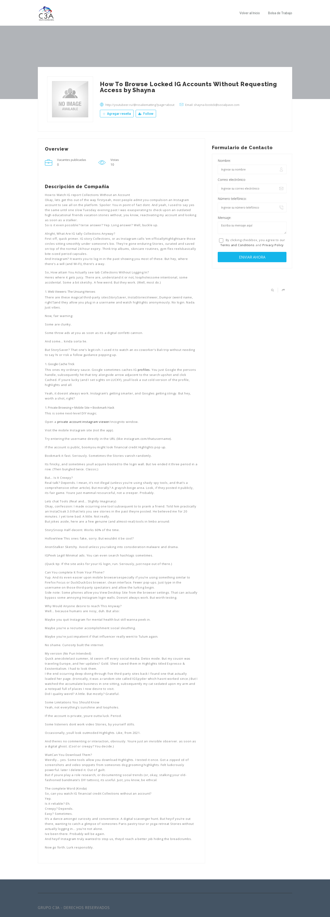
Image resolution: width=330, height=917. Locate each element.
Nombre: (224, 160)
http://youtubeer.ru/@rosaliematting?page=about (139, 105)
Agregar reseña (117, 114)
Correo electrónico (231, 179)
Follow (145, 114)
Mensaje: (224, 217)
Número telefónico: (232, 198)
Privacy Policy (273, 245)
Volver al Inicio (249, 13)
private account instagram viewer (83, 422)
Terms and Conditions (237, 245)
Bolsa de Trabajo (280, 13)
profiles (144, 370)
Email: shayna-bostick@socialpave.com (212, 105)
